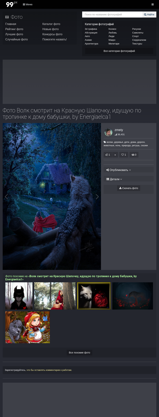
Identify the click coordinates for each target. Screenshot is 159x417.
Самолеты (137, 32)
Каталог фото (51, 23)
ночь (118, 145)
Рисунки (136, 29)
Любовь (113, 32)
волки (108, 142)
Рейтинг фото (14, 29)
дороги (139, 142)
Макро (112, 40)
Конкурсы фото (52, 34)
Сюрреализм (139, 40)
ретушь (136, 145)
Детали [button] (112, 179)
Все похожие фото (79, 352)
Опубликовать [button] (117, 170)
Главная (10, 23)
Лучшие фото (14, 34)
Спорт (135, 36)
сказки (144, 145)
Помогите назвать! (54, 39)
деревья (117, 142)
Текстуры (137, 43)
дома (131, 142)
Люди (111, 36)
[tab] (129, 169)
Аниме (88, 40)
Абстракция (91, 32)
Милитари (114, 43)
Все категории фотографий (119, 51)
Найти (149, 14)
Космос (112, 29)
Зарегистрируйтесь (15, 370)
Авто (87, 36)
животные (109, 145)
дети (125, 142)
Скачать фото (128, 188)
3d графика (91, 29)
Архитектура (91, 43)
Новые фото (50, 29)
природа (126, 145)
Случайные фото (16, 39)
